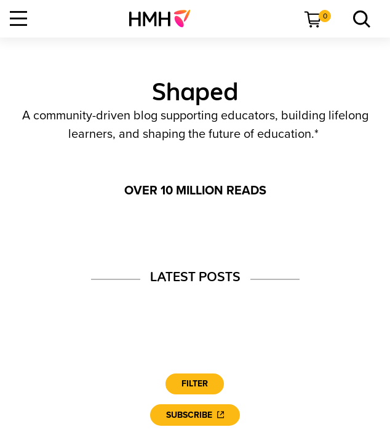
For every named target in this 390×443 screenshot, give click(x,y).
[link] (164, 18)
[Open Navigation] (18, 18)
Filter (194, 383)
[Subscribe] (195, 415)
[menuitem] (164, 18)
